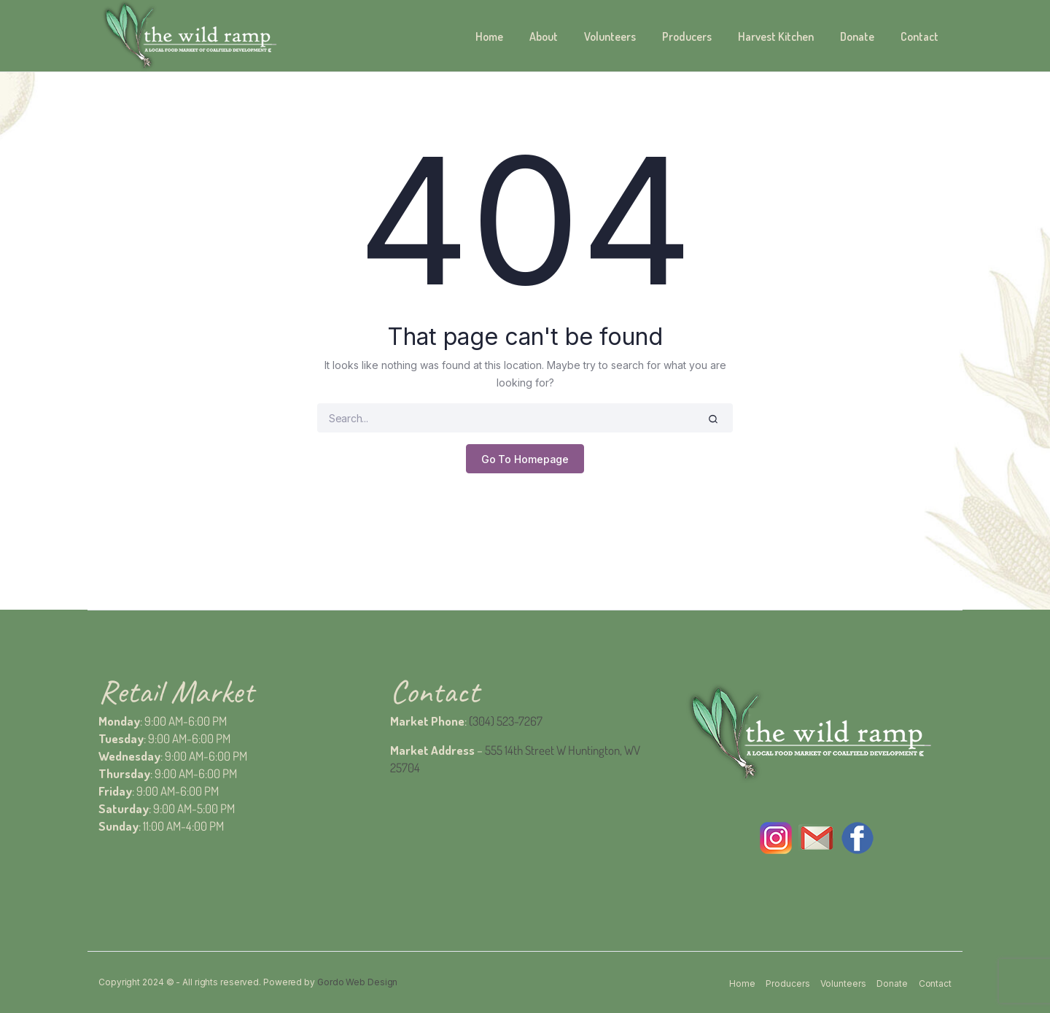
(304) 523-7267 (505, 721)
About (543, 36)
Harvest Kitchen (776, 36)
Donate (857, 36)
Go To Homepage (525, 459)
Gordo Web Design (357, 982)
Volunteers (610, 36)
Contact (919, 36)
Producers (687, 36)
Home (489, 36)
